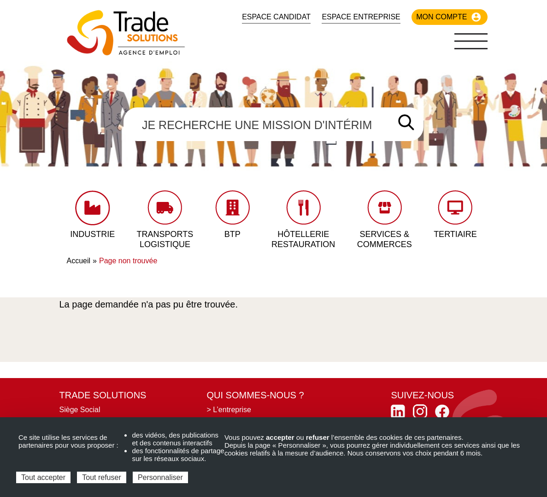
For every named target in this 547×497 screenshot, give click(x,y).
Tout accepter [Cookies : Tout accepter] (43, 477)
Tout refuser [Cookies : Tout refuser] (101, 477)
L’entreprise (232, 410)
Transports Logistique (165, 239)
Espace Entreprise (361, 17)
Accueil (79, 261)
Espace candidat (276, 17)
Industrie (92, 234)
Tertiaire (455, 234)
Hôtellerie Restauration (303, 239)
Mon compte (441, 17)
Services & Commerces (384, 239)
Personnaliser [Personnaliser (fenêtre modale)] (160, 477)
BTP (232, 234)
